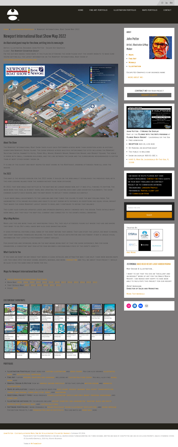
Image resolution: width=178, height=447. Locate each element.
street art (12, 398)
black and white (103, 401)
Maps (131, 55)
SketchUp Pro (90, 407)
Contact (167, 10)
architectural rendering (29, 374)
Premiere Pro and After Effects (48, 410)
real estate (91, 389)
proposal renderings (101, 395)
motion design (91, 383)
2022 (38, 282)
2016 (70, 282)
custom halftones (49, 404)
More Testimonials (136, 294)
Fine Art (132, 58)
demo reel (87, 410)
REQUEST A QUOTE (149, 95)
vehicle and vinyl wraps (78, 395)
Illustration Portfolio (125, 10)
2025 (19, 282)
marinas (81, 389)
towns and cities (36, 392)
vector (55, 401)
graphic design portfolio (52, 383)
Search (149, 215)
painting (91, 401)
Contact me (71, 260)
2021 (44, 282)
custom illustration (56, 371)
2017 (63, 282)
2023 (32, 282)
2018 (57, 282)
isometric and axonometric (72, 401)
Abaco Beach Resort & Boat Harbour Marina (154, 264)
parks (47, 392)
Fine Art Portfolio (98, 10)
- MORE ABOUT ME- (135, 77)
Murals (132, 62)
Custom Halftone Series (80, 377)
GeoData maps (13, 404)
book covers (76, 371)
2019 (51, 282)
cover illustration (56, 395)
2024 (26, 282)
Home (80, 10)
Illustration (135, 66)
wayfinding (60, 392)
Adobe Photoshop (55, 407)
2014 (82, 282)
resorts (73, 389)
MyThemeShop (36, 444)
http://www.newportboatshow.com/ (20, 60)
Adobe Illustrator (74, 407)
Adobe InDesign (109, 407)
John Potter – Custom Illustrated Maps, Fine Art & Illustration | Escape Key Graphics (37, 433)
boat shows (62, 389)
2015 (76, 282)
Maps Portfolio (149, 10)
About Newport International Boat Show (27, 279)
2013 (89, 282)
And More (131, 252)
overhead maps (28, 404)
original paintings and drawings (39, 377)
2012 (95, 282)
